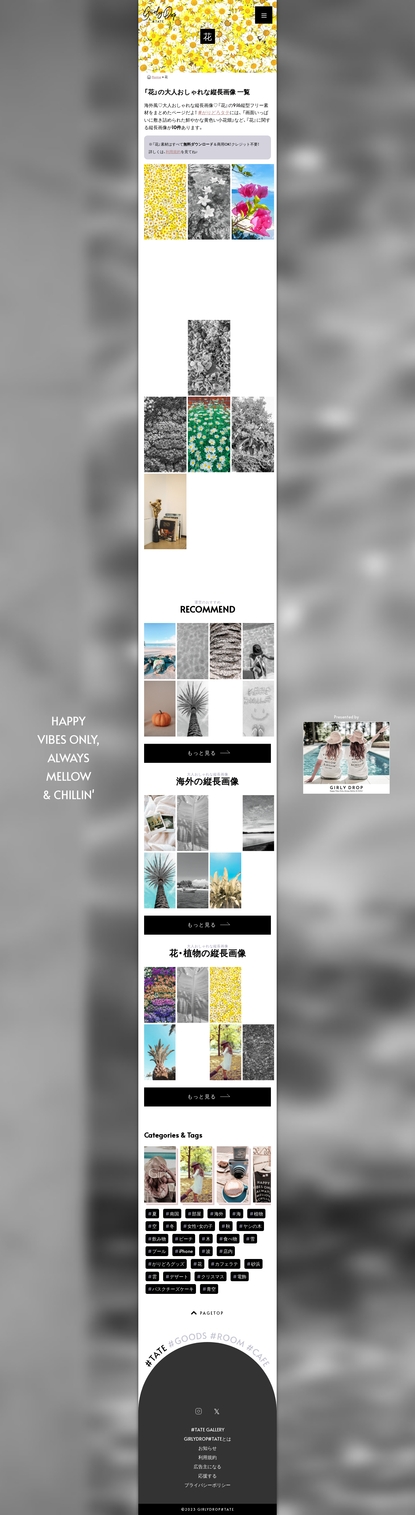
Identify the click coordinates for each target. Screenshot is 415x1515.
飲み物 (159, 1238)
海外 (218, 1213)
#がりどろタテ (214, 112)
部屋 (196, 1213)
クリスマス (212, 1276)
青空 (211, 1288)
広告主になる (207, 1466)
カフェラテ (226, 1263)
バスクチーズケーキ (173, 1288)
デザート (179, 1276)
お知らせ (207, 1447)
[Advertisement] (207, 570)
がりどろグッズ (168, 1263)
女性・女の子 (200, 1225)
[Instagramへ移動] (198, 1411)
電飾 (241, 1276)
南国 (174, 1213)
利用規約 (173, 151)
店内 (228, 1250)
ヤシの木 (252, 1225)
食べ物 (230, 1238)
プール (159, 1250)
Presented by (346, 753)
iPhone (186, 1250)
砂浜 (255, 1263)
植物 (258, 1213)
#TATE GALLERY (208, 1429)
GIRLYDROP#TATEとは (207, 1438)
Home (156, 76)
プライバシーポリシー (207, 1484)
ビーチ (186, 1238)
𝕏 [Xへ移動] (217, 1411)
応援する (207, 1475)
